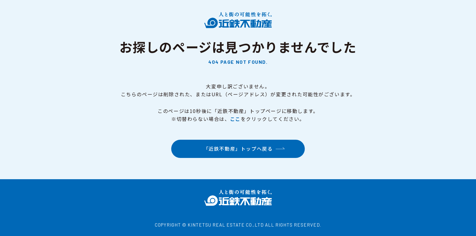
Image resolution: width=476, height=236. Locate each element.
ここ (235, 118)
